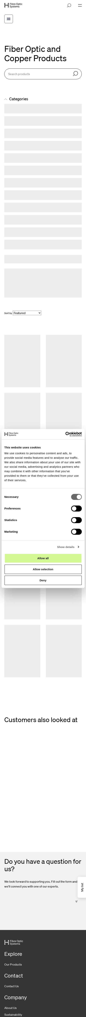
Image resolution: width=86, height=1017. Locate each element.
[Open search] (69, 5)
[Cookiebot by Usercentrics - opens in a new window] (65, 434)
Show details (66, 547)
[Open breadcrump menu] (8, 19)
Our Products (13, 964)
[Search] (75, 74)
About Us (10, 1008)
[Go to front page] (13, 5)
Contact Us (11, 986)
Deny (43, 580)
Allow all (43, 558)
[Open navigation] (80, 5)
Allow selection (43, 569)
